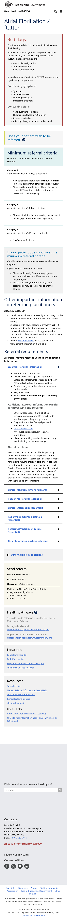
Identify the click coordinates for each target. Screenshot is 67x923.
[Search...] (31, 790)
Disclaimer (23, 888)
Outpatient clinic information (21, 694)
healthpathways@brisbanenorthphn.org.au (28, 629)
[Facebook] (6, 866)
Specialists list (14, 685)
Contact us (10, 819)
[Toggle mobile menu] (61, 11)
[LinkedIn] (26, 866)
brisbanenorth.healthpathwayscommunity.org (29, 637)
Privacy (34, 888)
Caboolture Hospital (16, 654)
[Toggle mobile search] (55, 11)
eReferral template (16, 703)
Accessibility (12, 891)
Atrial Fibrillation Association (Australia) (26, 713)
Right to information (49, 888)
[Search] (60, 790)
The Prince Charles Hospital (20, 667)
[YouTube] (20, 866)
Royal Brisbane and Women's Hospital (25, 663)
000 (39, 843)
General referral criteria (18, 698)
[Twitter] (13, 866)
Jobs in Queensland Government (36, 891)
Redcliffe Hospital (15, 659)
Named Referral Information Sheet (24, 690)
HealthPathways (26, 340)
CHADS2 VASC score (23, 428)
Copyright (10, 888)
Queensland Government (33, 915)
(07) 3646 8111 (19, 837)
